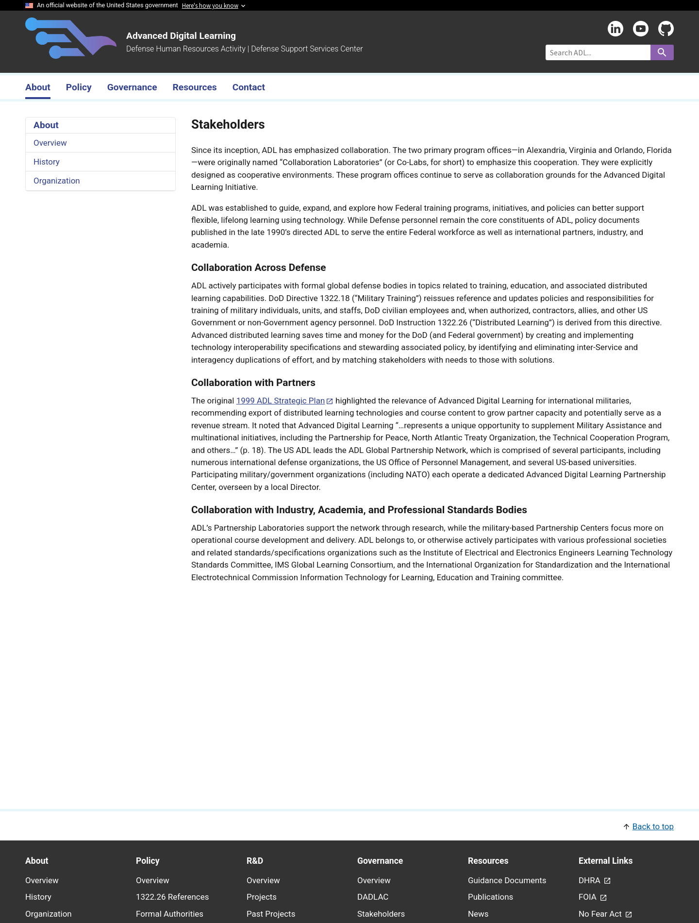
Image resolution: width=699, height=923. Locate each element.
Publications (490, 897)
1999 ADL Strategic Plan (280, 400)
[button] (349, 825)
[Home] (70, 53)
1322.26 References (172, 897)
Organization (56, 180)
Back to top (653, 826)
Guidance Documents (507, 880)
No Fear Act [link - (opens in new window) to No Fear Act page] (601, 914)
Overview (50, 143)
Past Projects (271, 914)
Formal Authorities (169, 914)
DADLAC (372, 897)
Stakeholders (381, 914)
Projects (262, 897)
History (46, 162)
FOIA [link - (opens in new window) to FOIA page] (589, 897)
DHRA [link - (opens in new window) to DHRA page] (590, 880)
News (478, 914)
